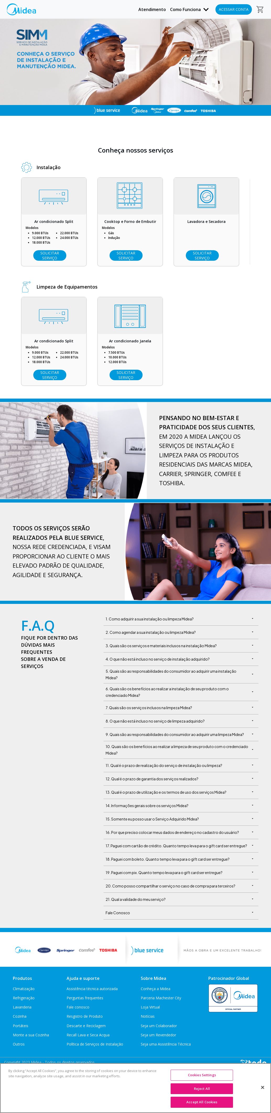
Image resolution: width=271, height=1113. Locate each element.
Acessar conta (233, 9)
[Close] (262, 1087)
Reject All (202, 1088)
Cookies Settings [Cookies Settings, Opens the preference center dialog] (202, 1075)
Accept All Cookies (201, 1102)
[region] (135, 1088)
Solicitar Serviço (49, 255)
